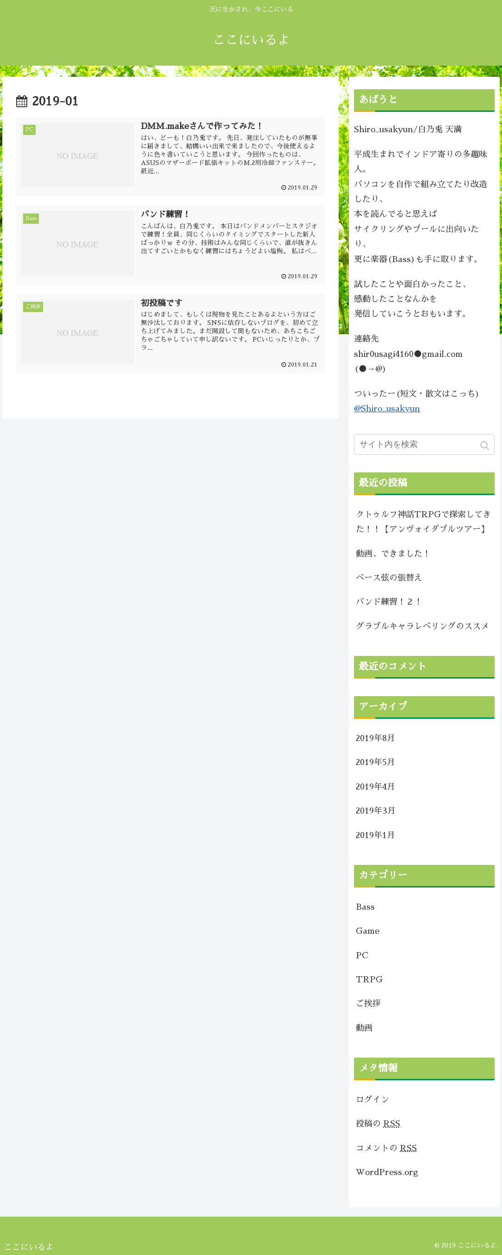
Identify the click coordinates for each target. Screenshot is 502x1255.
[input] (424, 444)
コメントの (386, 1148)
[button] (486, 445)
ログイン (372, 1100)
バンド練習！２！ (389, 602)
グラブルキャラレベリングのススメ (422, 626)
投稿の (378, 1124)
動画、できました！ (393, 554)
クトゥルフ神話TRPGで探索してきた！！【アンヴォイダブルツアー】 (423, 521)
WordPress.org (387, 1172)
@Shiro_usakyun (387, 408)
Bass (365, 907)
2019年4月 (375, 787)
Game (367, 931)
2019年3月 (376, 811)
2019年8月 (375, 738)
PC (362, 955)
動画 (364, 1028)
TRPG (369, 979)
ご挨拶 (368, 1003)
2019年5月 (375, 762)
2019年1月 (375, 835)
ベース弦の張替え (389, 578)
